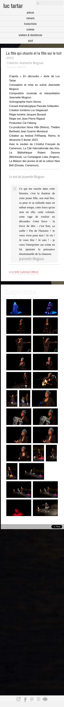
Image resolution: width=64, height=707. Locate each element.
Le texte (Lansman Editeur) (25, 271)
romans (30, 18)
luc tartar (13, 6)
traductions (30, 24)
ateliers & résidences (30, 35)
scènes (30, 29)
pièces (30, 12)
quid (30, 41)
